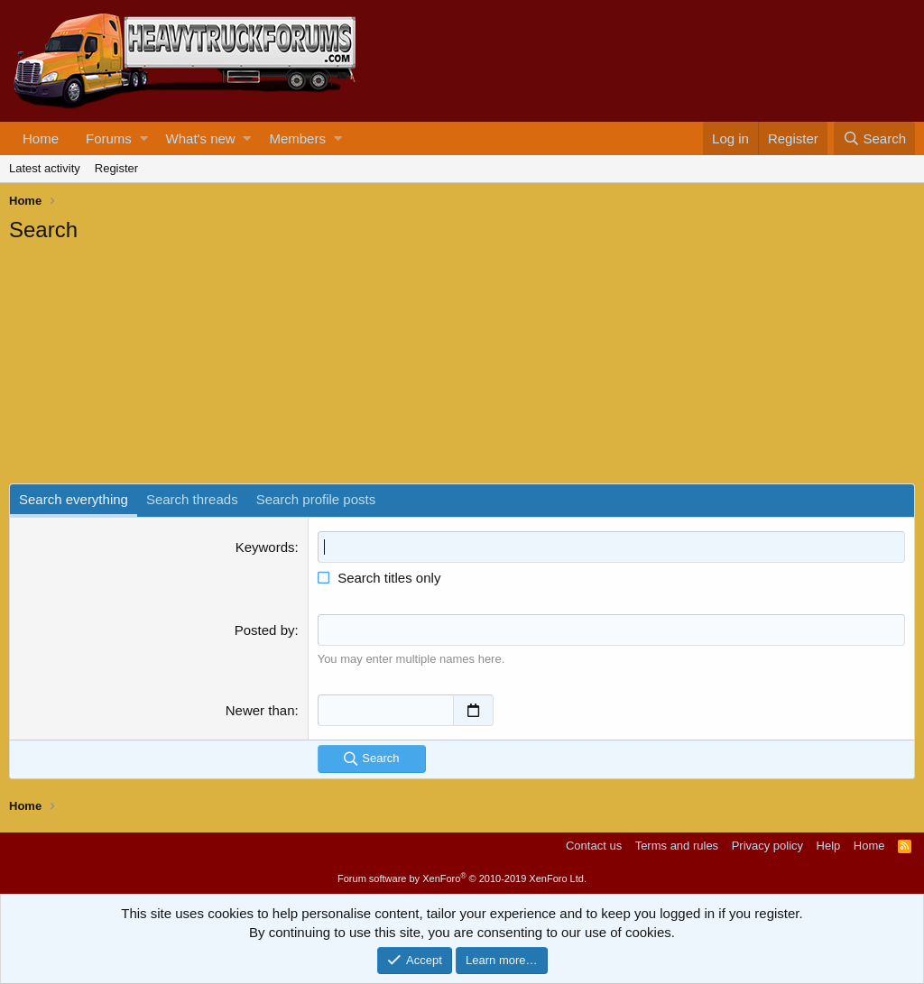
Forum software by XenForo (462, 878)
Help (829, 845)
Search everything (73, 499)
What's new (201, 138)
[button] (143, 138)
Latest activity (44, 168)
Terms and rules (676, 845)
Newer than (260, 710)
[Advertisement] (144, 366)
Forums (109, 138)
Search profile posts (316, 499)
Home (41, 138)
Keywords (265, 547)
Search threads (192, 499)
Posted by (265, 630)
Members (297, 138)
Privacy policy (767, 845)
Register (116, 168)
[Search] (874, 138)
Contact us (594, 845)
